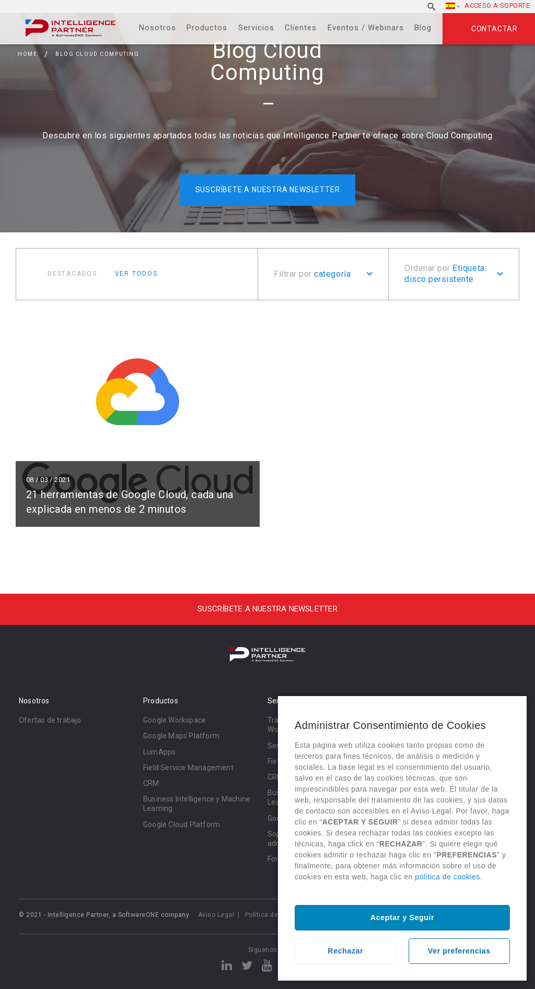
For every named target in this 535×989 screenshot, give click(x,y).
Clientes (301, 27)
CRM (151, 783)
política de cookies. (448, 877)
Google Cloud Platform (181, 824)
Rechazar (345, 951)
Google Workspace (174, 720)
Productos (207, 27)
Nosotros (157, 27)
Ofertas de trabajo (50, 720)
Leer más (138, 421)
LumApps (159, 752)
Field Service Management (188, 767)
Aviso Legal (216, 915)
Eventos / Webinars (366, 27)
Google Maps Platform (181, 736)
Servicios (256, 27)
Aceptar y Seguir (402, 917)
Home (27, 54)
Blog (423, 27)
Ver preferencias (459, 951)
